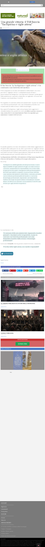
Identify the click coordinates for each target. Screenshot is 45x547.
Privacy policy (4, 511)
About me (3, 520)
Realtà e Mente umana (7, 531)
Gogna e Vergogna (7, 333)
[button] (9, 2)
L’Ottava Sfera (5, 533)
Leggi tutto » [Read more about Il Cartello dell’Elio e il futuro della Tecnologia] (4, 306)
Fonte (2, 263)
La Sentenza (8, 254)
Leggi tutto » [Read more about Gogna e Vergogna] (4, 336)
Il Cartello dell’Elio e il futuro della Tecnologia (18, 303)
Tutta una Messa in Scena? (8, 536)
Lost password (4, 509)
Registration (4, 506)
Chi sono (3, 517)
